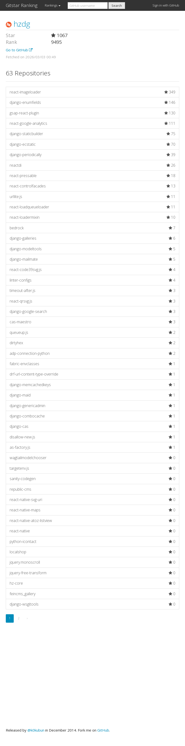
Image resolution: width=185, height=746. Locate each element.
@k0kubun (35, 730)
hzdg (18, 24)
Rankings (52, 5)
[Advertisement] (92, 680)
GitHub (103, 730)
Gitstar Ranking (22, 5)
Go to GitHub (19, 49)
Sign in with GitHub (165, 5)
